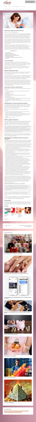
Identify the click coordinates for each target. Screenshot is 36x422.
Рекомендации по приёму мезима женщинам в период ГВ (13, 57)
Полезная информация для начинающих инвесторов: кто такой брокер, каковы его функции (17, 297)
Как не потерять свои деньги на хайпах (10, 334)
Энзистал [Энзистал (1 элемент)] (12, 412)
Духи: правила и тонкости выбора (10, 355)
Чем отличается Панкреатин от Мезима (6, 215)
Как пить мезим (27, 214)
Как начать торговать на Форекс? (10, 377)
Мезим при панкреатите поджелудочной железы (20, 215)
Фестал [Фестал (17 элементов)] (9, 412)
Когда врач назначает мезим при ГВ (10, 54)
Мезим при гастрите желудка (14, 214)
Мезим (7, 218)
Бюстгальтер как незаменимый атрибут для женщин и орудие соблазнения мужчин (17, 312)
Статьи (9, 6)
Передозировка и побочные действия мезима (12, 55)
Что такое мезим (7, 52)
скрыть (16, 50)
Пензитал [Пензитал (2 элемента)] (6, 412)
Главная (5, 6)
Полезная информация (15, 6)
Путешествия (23, 6)
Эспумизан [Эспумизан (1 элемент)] (19, 412)
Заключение (7, 58)
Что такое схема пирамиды (9, 402)
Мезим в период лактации (9, 53)
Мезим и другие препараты (9, 56)
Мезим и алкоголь (7, 225)
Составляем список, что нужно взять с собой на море (13, 253)
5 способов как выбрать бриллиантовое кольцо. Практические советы (16, 273)
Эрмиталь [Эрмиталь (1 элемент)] (16, 412)
